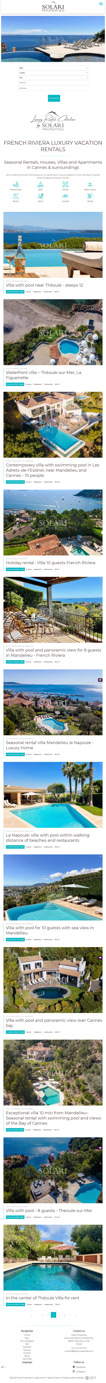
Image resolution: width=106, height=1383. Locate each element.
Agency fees (53, 1378)
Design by (90, 1378)
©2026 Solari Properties (21, 1378)
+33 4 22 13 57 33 (79, 1348)
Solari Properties (79, 1335)
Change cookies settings (72, 1378)
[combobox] (53, 68)
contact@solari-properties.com (79, 1351)
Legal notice (39, 1378)
